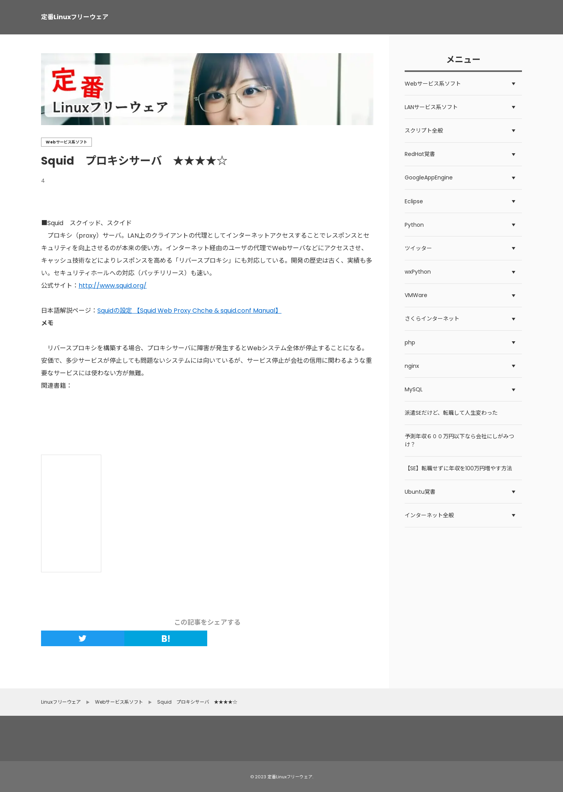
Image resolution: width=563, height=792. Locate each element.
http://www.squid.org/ (113, 285)
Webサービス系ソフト (66, 142)
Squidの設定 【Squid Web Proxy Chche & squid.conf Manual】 (189, 310)
